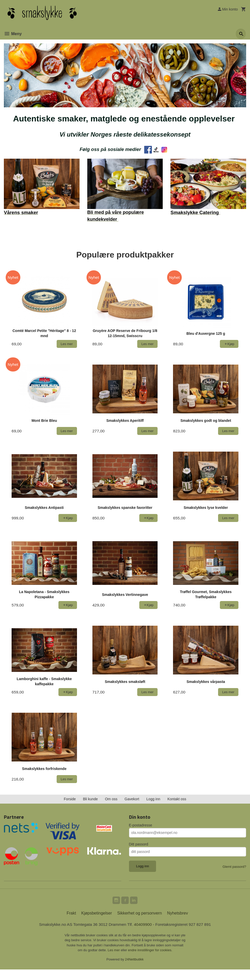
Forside (70, 799)
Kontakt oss (176, 799)
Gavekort (132, 799)
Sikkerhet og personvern (139, 914)
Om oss (111, 799)
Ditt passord (138, 845)
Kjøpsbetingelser (96, 914)
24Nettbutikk (134, 961)
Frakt (71, 914)
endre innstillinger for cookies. (150, 952)
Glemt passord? (234, 867)
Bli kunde (90, 799)
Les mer (114, 952)
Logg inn (153, 799)
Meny (13, 34)
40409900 (143, 926)
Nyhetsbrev (177, 914)
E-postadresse (140, 826)
